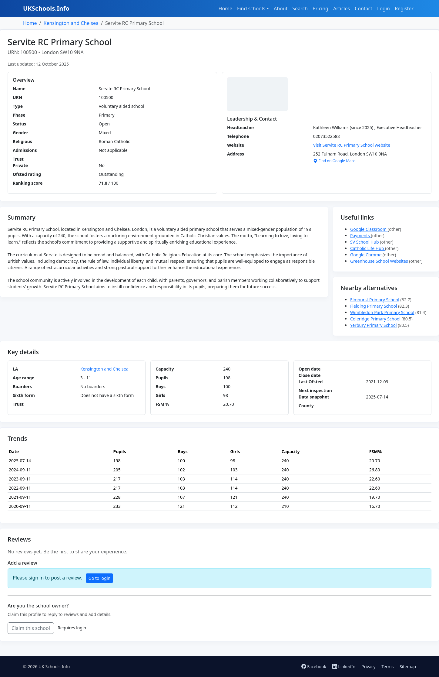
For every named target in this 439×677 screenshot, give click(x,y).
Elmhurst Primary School (374, 300)
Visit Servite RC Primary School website (351, 145)
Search (300, 8)
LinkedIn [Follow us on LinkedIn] (344, 666)
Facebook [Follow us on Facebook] (314, 666)
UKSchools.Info (46, 8)
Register (404, 8)
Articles (341, 8)
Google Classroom (369, 229)
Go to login (99, 578)
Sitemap (408, 666)
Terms (387, 666)
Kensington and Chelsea (71, 23)
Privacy (368, 666)
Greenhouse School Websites (379, 261)
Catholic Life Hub (367, 248)
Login (383, 8)
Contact (363, 8)
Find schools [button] (251, 8)
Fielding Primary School (373, 306)
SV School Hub (365, 242)
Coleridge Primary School (375, 319)
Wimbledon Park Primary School (382, 312)
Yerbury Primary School (373, 325)
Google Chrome (366, 255)
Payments (360, 235)
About (280, 8)
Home (226, 8)
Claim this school (31, 628)
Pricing (320, 8)
